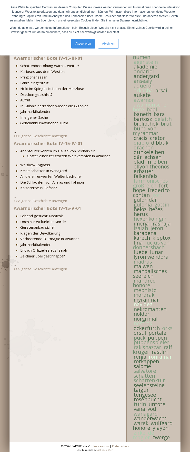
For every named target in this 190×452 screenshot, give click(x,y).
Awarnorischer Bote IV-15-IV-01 (48, 143)
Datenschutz (120, 446)
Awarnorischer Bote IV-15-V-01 (47, 208)
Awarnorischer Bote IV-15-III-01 (48, 58)
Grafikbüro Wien (105, 450)
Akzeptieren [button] (83, 43)
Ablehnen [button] (108, 43)
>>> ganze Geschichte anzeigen (40, 135)
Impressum (101, 446)
